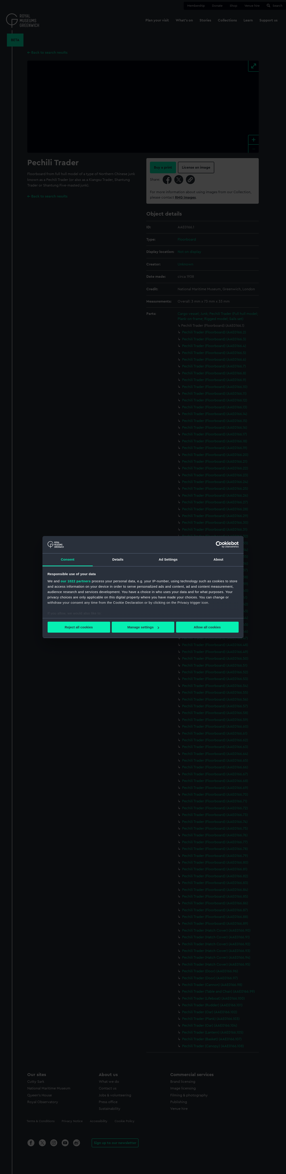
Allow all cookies (207, 627)
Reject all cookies (79, 627)
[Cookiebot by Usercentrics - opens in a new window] (219, 544)
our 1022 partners (76, 581)
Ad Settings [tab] (168, 559)
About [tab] (218, 559)
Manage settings (143, 627)
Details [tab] (118, 559)
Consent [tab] (67, 559)
